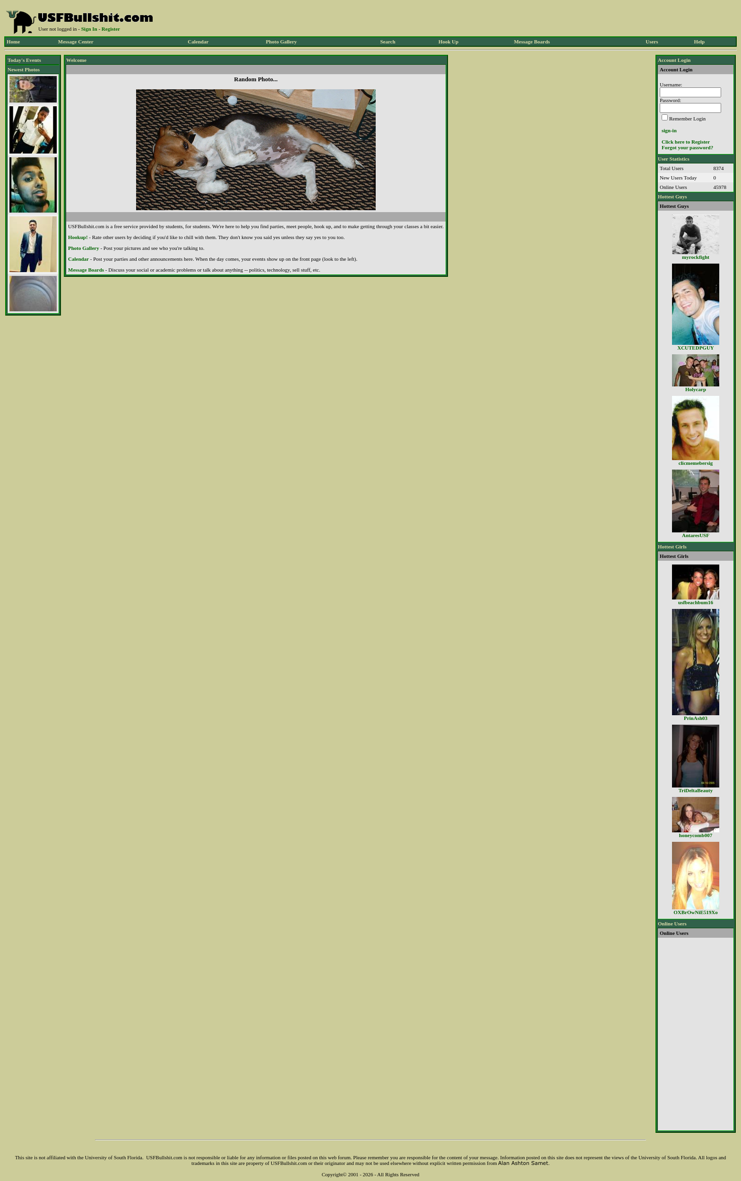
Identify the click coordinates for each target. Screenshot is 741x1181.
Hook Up (449, 41)
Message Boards (532, 41)
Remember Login (687, 118)
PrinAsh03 (695, 718)
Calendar (198, 41)
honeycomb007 (695, 835)
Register (111, 29)
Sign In (89, 29)
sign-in (669, 130)
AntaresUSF (695, 535)
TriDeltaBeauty (696, 790)
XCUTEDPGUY (695, 348)
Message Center (76, 41)
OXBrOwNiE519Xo (695, 912)
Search (387, 41)
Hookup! (78, 237)
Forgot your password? (687, 147)
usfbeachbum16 (695, 602)
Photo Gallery (281, 41)
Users (652, 41)
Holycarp (695, 389)
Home (13, 41)
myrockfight (695, 257)
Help (699, 41)
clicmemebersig (696, 463)
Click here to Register (686, 142)
